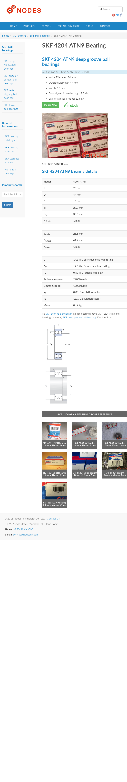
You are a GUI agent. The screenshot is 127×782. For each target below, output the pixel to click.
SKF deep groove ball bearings (10, 64)
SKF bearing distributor (59, 313)
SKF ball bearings (40, 35)
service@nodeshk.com (26, 534)
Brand (46, 26)
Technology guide (68, 26)
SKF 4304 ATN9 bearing (54, 502)
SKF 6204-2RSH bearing (54, 443)
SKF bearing (19, 35)
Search (7, 204)
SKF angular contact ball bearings (11, 79)
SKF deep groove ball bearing (79, 317)
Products (29, 26)
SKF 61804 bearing (115, 472)
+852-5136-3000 (23, 529)
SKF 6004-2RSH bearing (54, 472)
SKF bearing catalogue (11, 138)
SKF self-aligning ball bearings (10, 94)
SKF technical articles (12, 160)
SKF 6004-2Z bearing (85, 443)
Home (13, 26)
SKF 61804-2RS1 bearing (85, 472)
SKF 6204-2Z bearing (115, 443)
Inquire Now (50, 105)
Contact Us (53, 518)
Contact (105, 26)
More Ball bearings (10, 171)
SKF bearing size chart (11, 149)
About (89, 26)
